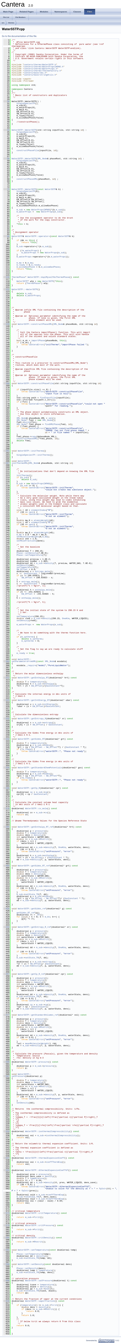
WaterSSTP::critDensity (38, 1237)
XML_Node (42, 158)
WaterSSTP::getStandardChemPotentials (40, 767)
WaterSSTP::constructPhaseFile (35, 383)
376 (6, 808)
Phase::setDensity (27, 553)
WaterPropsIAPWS (40, 209)
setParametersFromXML (24, 661)
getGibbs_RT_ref (26, 912)
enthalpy (48, 683)
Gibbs (47, 745)
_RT (38, 914)
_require (31, 665)
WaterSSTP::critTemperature (41, 1213)
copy (33, 436)
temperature (37, 681)
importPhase (38, 340)
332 (6, 718)
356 (6, 767)
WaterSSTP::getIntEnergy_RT (34, 700)
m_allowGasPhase (26, 267)
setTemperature (25, 567)
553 (6, 1170)
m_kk (47, 916)
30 (6, 101)
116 (6, 277)
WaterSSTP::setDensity (31, 1264)
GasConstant (30, 573)
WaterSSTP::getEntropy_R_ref (34, 927)
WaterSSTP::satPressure (38, 1280)
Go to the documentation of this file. (19, 36)
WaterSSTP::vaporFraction (40, 1301)
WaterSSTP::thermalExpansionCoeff (45, 1158)
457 (6, 974)
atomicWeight (41, 520)
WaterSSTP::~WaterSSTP (24, 289)
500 (6, 1062)
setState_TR (32, 894)
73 (6, 189)
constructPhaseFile (28, 150)
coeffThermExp (54, 1162)
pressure (40, 831)
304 (6, 661)
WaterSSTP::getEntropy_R (32, 718)
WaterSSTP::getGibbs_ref (32, 908)
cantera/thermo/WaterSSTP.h (40, 64)
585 (6, 1237)
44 (6, 130)
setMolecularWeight (28, 536)
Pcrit (37, 1229)
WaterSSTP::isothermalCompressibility (47, 1131)
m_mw (19, 262)
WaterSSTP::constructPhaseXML (35, 324)
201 (6, 450)
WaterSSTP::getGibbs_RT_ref (34, 865)
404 (6, 865)
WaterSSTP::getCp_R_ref (31, 974)
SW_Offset (22, 569)
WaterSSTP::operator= (37, 236)
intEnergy (49, 704)
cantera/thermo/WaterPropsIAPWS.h (43, 66)
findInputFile (48, 397)
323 (6, 700)
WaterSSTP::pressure (37, 1062)
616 (6, 1301)
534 (6, 1131)
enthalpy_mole (43, 589)
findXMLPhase (52, 424)
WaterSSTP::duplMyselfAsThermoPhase (48, 277)
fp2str (102, 1188)
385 (6, 826)
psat (47, 1288)
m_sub (20, 209)
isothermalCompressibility (61, 1135)
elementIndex (38, 510)
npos (31, 512)
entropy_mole (42, 571)
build (27, 422)
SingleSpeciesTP (26, 103)
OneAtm (65, 618)
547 (6, 1158)
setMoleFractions (26, 540)
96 (6, 236)
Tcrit (37, 1217)
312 (6, 677)
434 (6, 927)
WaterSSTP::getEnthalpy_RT (33, 677)
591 (6, 1250)
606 (6, 1280)
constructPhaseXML (27, 179)
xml (50, 418)
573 (6, 1213)
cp (31, 792)
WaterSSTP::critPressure (39, 1225)
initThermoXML (20, 463)
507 (6, 1076)
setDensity (23, 565)
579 (6, 1225)
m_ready (21, 264)
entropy (48, 722)
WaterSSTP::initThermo (31, 450)
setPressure (18, 1076)
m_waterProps (24, 211)
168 (6, 383)
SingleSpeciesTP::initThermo (33, 455)
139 (6, 324)
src (3, 23)
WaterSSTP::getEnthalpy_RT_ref (35, 826)
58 (6, 158)
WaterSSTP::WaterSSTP (24, 130)
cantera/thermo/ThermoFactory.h (42, 70)
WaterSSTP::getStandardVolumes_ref (38, 1014)
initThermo (23, 475)
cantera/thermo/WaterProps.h (40, 68)
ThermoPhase (18, 277)
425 (6, 908)
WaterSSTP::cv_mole (36, 808)
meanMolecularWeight (37, 1043)
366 (6, 788)
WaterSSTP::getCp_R (29, 788)
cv (46, 812)
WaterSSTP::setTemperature (33, 1250)
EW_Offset (26, 594)
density (49, 563)
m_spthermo (27, 636)
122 (6, 289)
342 (6, 739)
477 (6, 1014)
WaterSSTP (50, 189)
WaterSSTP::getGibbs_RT (31, 739)
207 (6, 463)
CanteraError (36, 344)
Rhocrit (44, 839)
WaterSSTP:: (24, 461)
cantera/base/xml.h (35, 72)
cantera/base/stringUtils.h (40, 74)
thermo (11, 23)
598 (6, 1264)
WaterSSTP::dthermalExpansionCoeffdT (46, 1170)
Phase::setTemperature (29, 555)
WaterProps (47, 211)
